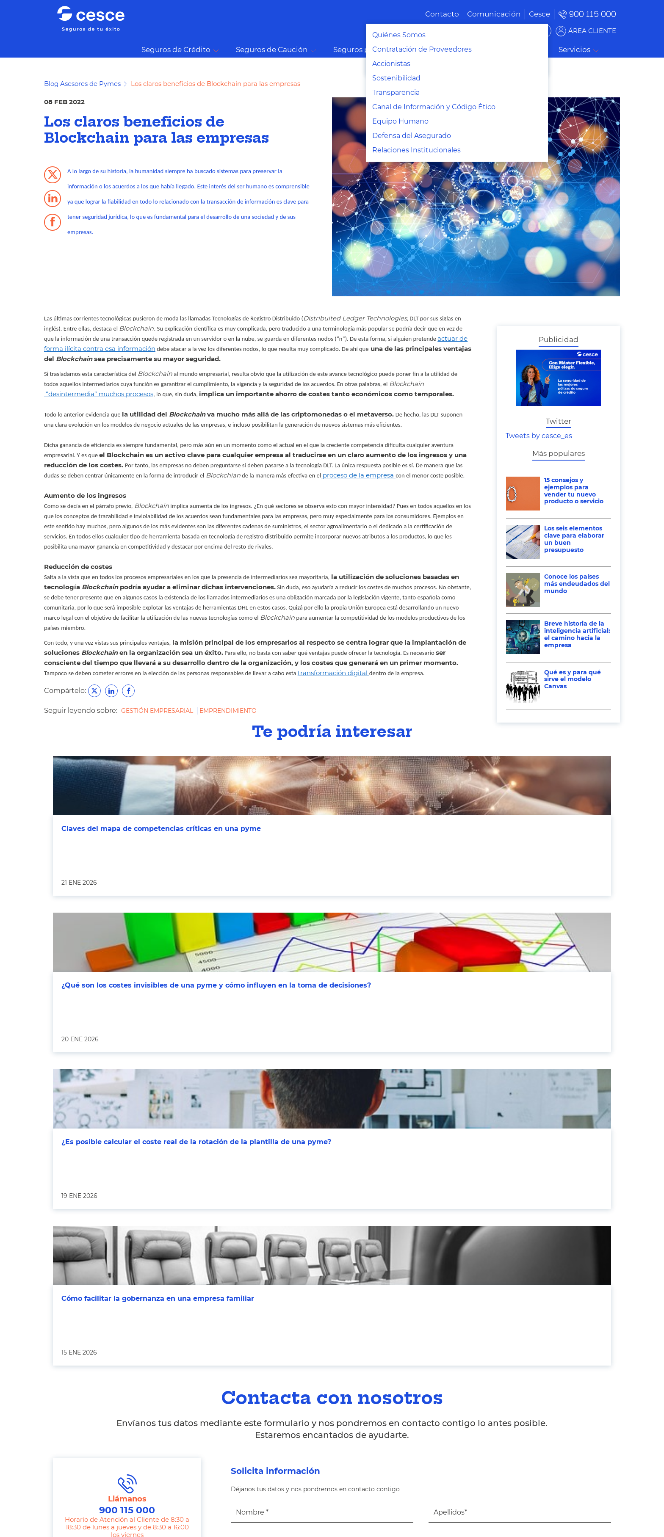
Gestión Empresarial (158, 711)
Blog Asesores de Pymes (82, 84)
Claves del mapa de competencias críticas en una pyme (161, 829)
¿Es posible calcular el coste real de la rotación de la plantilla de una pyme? (196, 1142)
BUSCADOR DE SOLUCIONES (497, 31)
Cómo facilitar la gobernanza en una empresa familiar (157, 1298)
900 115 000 (592, 14)
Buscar (615, 50)
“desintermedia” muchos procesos (98, 394)
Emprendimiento (228, 711)
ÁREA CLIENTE (592, 31)
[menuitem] (481, 14)
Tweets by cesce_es (539, 436)
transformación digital (333, 673)
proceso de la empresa (358, 475)
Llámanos (127, 1495)
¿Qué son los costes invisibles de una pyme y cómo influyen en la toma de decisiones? (216, 985)
